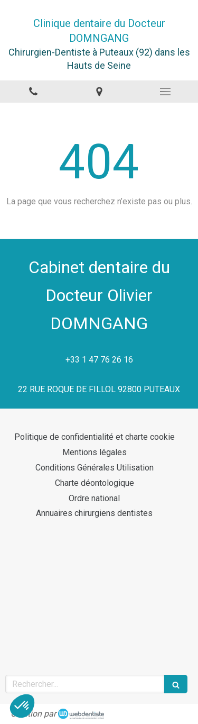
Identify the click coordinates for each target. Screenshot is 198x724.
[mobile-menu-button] (165, 91)
